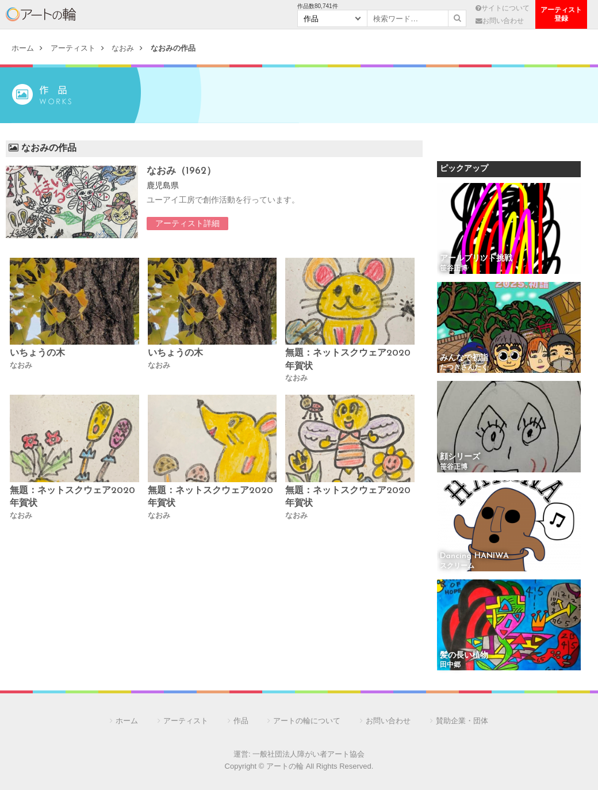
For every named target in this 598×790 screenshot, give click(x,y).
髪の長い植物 (464, 655)
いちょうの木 (37, 353)
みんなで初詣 (464, 358)
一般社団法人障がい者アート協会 (308, 754)
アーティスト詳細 (187, 223)
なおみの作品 (173, 48)
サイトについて (503, 8)
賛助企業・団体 (462, 720)
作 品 (188, 14)
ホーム (23, 48)
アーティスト (119, 14)
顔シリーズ (460, 457)
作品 (240, 720)
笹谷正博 (453, 268)
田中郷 (450, 665)
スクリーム (457, 566)
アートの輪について (306, 720)
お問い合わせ (500, 20)
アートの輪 (41, 14)
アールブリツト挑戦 (476, 258)
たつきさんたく (464, 367)
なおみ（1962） (181, 171)
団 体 (257, 14)
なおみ (123, 48)
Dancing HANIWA (474, 556)
